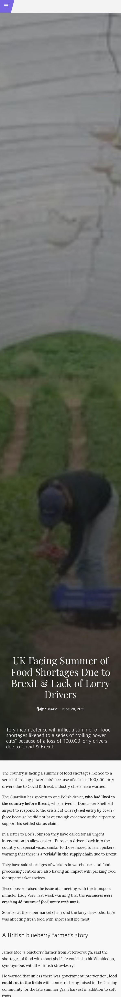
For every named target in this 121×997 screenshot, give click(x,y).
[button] (6, 6)
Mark (52, 709)
